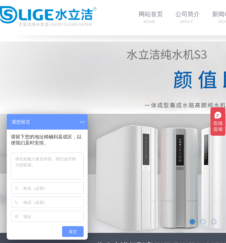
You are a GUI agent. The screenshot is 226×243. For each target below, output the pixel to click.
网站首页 (151, 14)
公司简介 (187, 14)
